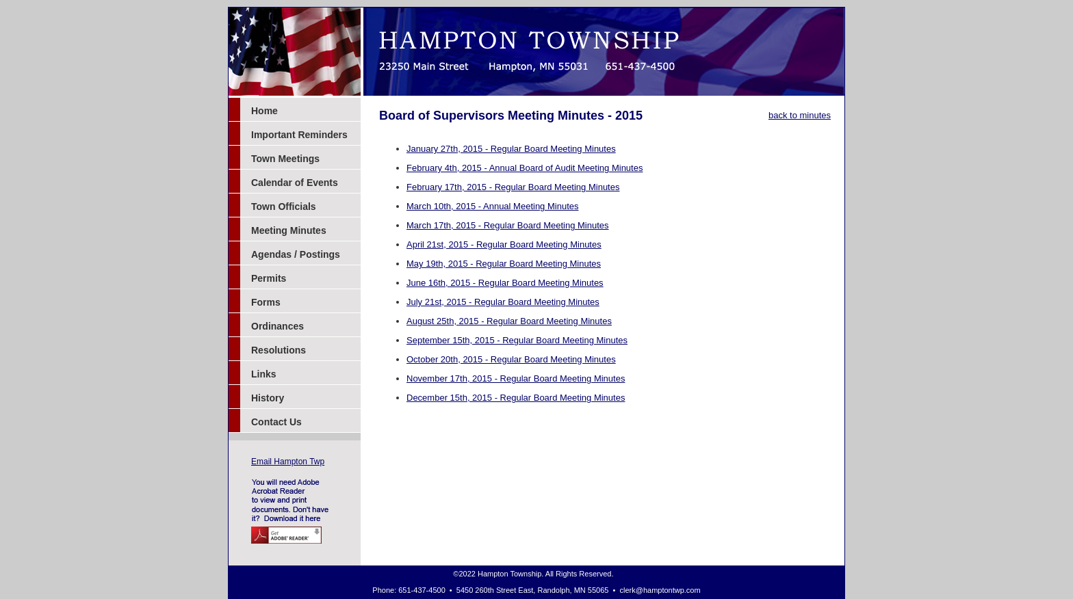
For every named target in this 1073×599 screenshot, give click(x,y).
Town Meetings (285, 158)
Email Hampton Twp (287, 461)
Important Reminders (299, 134)
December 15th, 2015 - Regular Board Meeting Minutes (515, 397)
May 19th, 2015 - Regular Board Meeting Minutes (503, 263)
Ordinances (277, 326)
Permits (268, 278)
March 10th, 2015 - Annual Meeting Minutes (492, 206)
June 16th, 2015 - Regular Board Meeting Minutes (505, 283)
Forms (266, 302)
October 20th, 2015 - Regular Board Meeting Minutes (511, 359)
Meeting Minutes (288, 230)
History (267, 397)
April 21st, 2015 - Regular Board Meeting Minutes (504, 244)
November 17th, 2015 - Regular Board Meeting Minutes (515, 378)
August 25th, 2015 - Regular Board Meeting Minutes (509, 321)
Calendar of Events (294, 182)
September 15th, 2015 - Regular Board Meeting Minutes (517, 340)
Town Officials (283, 206)
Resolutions (278, 350)
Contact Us (276, 421)
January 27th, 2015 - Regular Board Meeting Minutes (511, 149)
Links (263, 374)
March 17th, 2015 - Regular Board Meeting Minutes (507, 225)
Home (264, 110)
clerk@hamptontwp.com (660, 590)
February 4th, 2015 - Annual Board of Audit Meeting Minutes (524, 168)
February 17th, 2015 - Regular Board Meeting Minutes (512, 187)
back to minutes (799, 115)
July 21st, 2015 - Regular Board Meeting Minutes (502, 302)
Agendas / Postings (295, 254)
